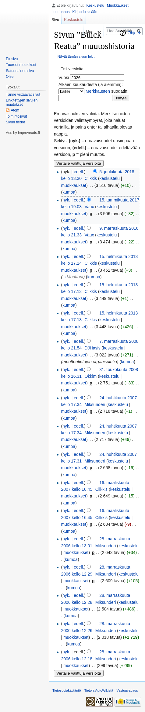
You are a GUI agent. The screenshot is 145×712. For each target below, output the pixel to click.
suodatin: (107, 91)
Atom (15, 110)
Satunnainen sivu (20, 71)
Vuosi (63, 77)
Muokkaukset (118, 5)
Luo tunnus (60, 12)
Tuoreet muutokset (21, 65)
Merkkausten (98, 91)
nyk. (66, 200)
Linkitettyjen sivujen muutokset (21, 102)
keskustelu (110, 178)
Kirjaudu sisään (84, 12)
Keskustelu (95, 5)
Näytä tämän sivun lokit (76, 56)
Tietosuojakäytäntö (66, 690)
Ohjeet (134, 32)
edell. (79, 171)
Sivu (55, 19)
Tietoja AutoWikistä (98, 690)
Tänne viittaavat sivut (23, 94)
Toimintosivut (16, 116)
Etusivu (12, 59)
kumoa (68, 192)
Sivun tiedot (15, 122)
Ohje (9, 76)
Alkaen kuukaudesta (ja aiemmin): (90, 84)
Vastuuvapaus (127, 690)
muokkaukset (73, 185)
